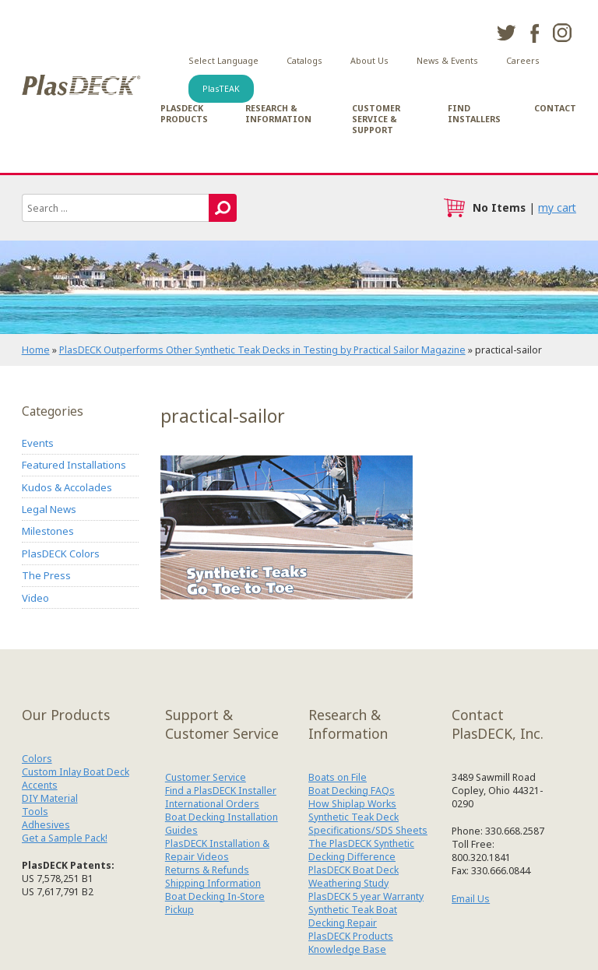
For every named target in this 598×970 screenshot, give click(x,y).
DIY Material (50, 798)
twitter (506, 33)
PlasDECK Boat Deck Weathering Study (353, 876)
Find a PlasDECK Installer (220, 790)
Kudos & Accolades (67, 487)
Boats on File (337, 777)
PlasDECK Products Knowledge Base (350, 943)
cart (454, 208)
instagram (562, 33)
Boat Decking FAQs (351, 790)
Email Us (471, 898)
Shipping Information (213, 883)
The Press (46, 575)
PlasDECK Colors (61, 554)
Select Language (223, 60)
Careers (523, 60)
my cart (557, 207)
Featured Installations (74, 465)
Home (36, 350)
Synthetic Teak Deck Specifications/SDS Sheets (367, 823)
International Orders (212, 803)
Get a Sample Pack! (64, 838)
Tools (35, 811)
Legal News (49, 509)
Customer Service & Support (376, 119)
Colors (37, 758)
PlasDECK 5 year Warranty (366, 896)
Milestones (48, 531)
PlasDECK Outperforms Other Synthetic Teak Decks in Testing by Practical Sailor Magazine (262, 350)
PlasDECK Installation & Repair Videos (217, 850)
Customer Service (205, 777)
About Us (369, 60)
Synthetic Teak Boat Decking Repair (352, 916)
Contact (555, 108)
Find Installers (474, 114)
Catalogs (304, 60)
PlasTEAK (221, 88)
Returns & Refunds (207, 870)
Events (38, 443)
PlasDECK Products (184, 114)
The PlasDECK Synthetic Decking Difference (361, 850)
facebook (534, 33)
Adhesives (46, 824)
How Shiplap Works (352, 803)
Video (35, 598)
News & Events (447, 60)
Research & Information (278, 114)
